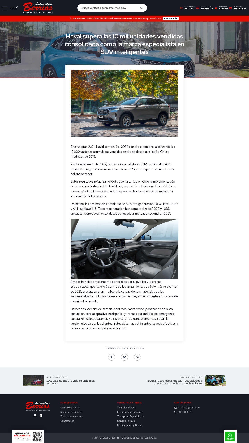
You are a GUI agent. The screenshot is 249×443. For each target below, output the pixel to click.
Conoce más (170, 18)
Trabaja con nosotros (71, 416)
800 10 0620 (183, 412)
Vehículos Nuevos (126, 407)
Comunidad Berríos (70, 407)
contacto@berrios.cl (187, 407)
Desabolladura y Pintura (129, 425)
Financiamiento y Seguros (130, 412)
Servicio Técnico (126, 421)
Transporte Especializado (130, 416)
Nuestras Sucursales (71, 412)
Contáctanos (67, 421)
